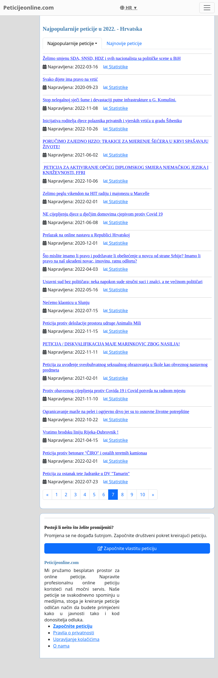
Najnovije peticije (124, 43)
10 (142, 495)
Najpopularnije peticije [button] (70, 43)
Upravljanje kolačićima (76, 639)
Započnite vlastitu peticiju (127, 548)
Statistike (115, 67)
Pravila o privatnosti (73, 633)
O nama (61, 646)
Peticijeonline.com (28, 7)
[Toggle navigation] (207, 7)
